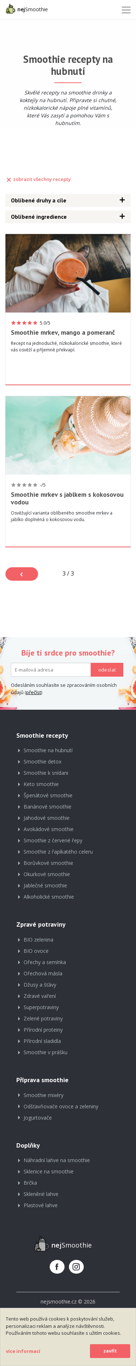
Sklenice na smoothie (49, 1171)
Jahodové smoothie (47, 817)
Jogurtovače (38, 1117)
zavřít (110, 1351)
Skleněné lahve (41, 1193)
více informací (23, 1351)
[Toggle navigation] (124, 9)
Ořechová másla (43, 973)
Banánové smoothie (47, 806)
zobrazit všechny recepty (38, 179)
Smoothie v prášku (45, 1052)
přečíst (33, 692)
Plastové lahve (41, 1205)
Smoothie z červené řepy (53, 840)
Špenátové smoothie (48, 795)
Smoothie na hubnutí (48, 750)
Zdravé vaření (40, 995)
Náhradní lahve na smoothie (57, 1160)
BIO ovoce (36, 950)
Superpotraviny (41, 1007)
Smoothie (26, 9)
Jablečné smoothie (45, 885)
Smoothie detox (42, 761)
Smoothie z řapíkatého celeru (58, 851)
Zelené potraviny (43, 1018)
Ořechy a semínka (45, 962)
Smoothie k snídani (46, 772)
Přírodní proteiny (43, 1029)
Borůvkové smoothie (48, 862)
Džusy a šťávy (40, 984)
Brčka (30, 1182)
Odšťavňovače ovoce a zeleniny (61, 1106)
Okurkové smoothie (47, 874)
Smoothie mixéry (43, 1095)
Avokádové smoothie (49, 829)
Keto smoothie (41, 784)
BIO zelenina (38, 939)
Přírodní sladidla (42, 1040)
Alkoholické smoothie (49, 896)
